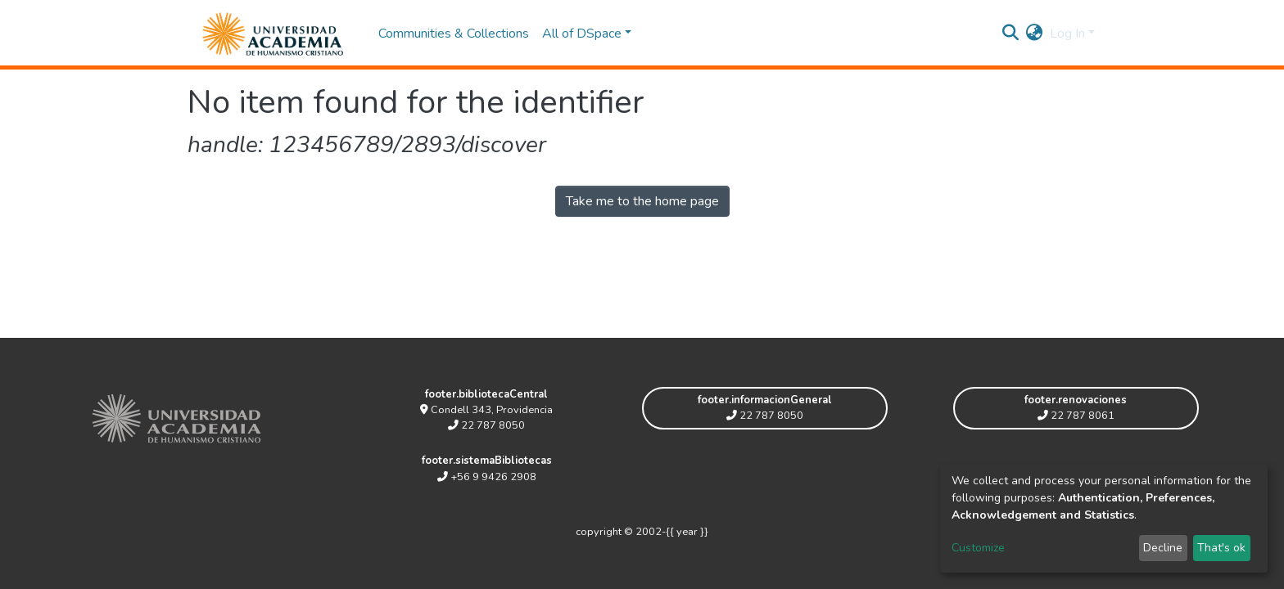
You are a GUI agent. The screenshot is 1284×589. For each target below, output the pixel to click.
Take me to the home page (642, 201)
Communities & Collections (453, 34)
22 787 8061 (1076, 415)
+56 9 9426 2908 (486, 477)
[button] (1034, 33)
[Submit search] (1011, 33)
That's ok (1221, 547)
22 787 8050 (486, 425)
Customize (978, 547)
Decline (1162, 547)
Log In (1067, 34)
